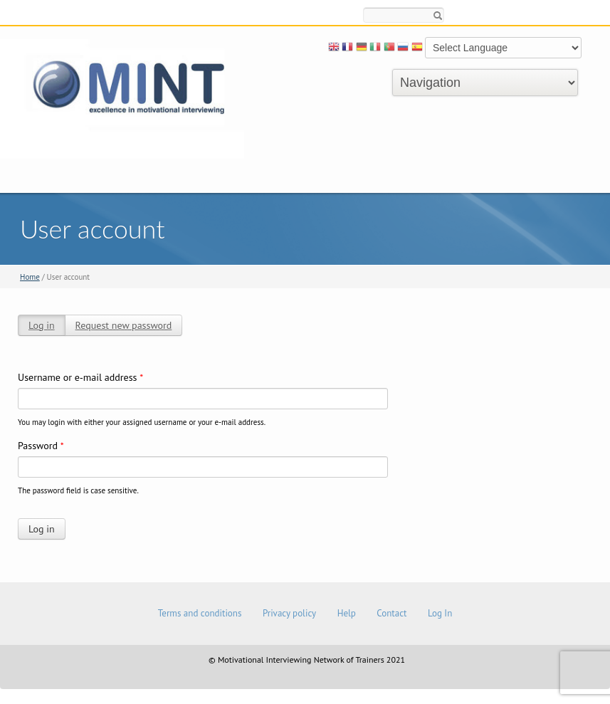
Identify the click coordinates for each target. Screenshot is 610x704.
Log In (440, 613)
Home (30, 277)
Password (41, 445)
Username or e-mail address (80, 377)
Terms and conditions (200, 613)
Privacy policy (289, 613)
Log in (41, 325)
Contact (391, 613)
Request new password (123, 325)
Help (346, 613)
